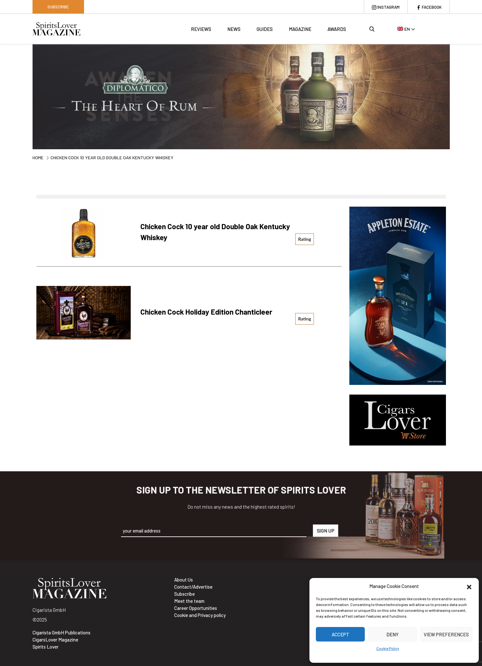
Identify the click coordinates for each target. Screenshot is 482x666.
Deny (392, 634)
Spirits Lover (46, 647)
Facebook (430, 7)
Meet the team (189, 601)
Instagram (383, 7)
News (233, 31)
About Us (183, 580)
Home (38, 157)
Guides (264, 31)
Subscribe (58, 7)
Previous (27, 97)
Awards (336, 31)
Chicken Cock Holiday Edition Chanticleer (215, 311)
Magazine (299, 31)
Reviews (200, 31)
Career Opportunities (195, 608)
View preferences (446, 634)
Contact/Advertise (193, 587)
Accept (340, 634)
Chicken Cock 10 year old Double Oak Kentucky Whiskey (206, 231)
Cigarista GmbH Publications (61, 632)
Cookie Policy (387, 648)
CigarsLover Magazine (55, 639)
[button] (469, 586)
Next (454, 97)
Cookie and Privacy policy (200, 615)
